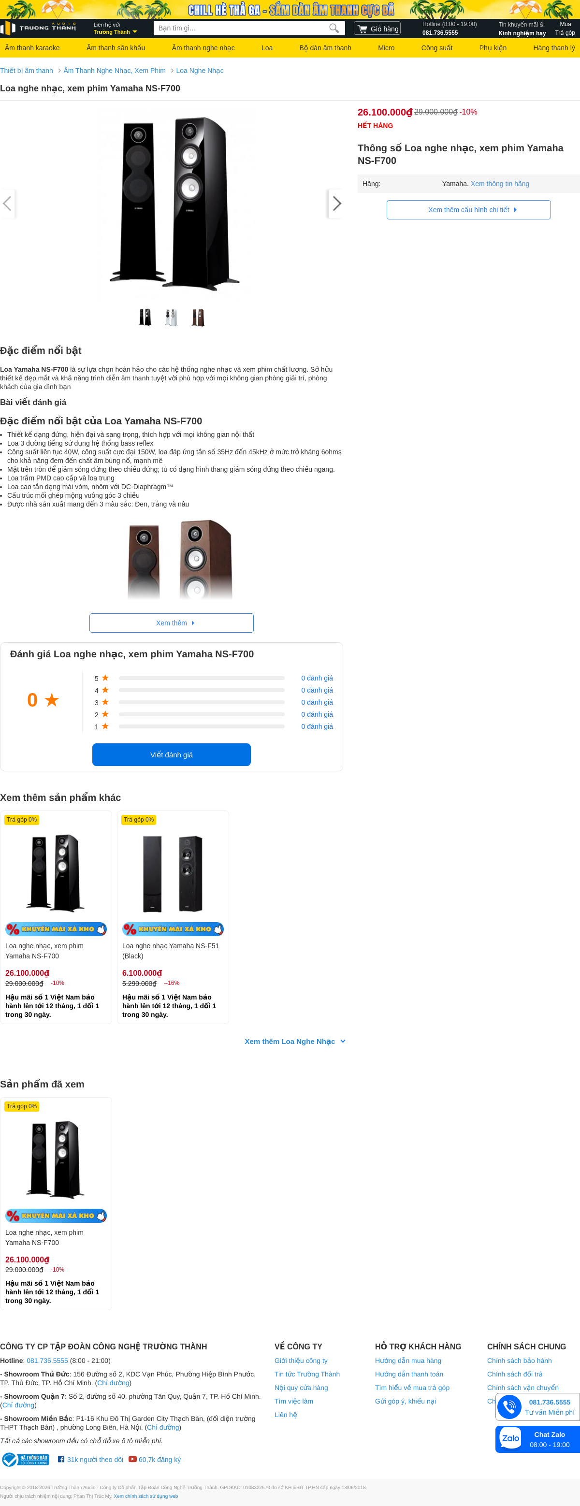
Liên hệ (286, 1415)
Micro (386, 48)
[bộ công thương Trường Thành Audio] (26, 1459)
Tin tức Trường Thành (307, 1374)
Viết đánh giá (171, 755)
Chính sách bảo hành (519, 1360)
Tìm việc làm (294, 1401)
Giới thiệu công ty (301, 1360)
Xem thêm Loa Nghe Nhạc (290, 1041)
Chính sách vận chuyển (523, 1387)
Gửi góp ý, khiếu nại (405, 1401)
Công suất (437, 48)
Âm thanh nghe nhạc (203, 48)
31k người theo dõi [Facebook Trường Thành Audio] (90, 1459)
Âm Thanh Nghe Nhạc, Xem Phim (114, 70)
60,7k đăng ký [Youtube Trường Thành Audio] (154, 1459)
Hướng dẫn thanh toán (409, 1374)
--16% (171, 983)
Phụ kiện (493, 48)
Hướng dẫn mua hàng (408, 1360)
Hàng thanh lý (554, 48)
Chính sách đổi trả (515, 1374)
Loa (267, 48)
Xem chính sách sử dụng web (146, 1496)
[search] (334, 28)
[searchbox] (249, 28)
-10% (468, 112)
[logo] (38, 28)
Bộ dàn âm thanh (325, 48)
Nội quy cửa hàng (301, 1387)
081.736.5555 (449, 28)
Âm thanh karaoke (32, 48)
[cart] (377, 28)
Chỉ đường (113, 1383)
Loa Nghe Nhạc (200, 70)
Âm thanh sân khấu (116, 48)
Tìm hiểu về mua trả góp (412, 1387)
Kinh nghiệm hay (522, 28)
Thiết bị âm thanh (26, 70)
